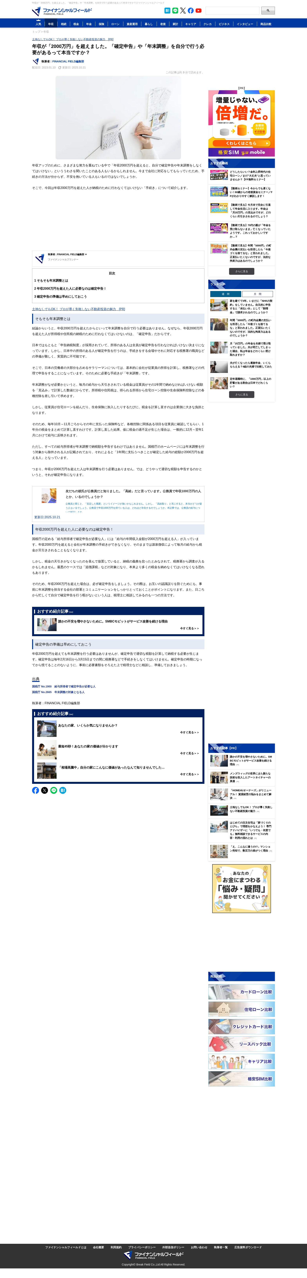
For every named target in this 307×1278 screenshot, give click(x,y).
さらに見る (241, 271)
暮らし (149, 24)
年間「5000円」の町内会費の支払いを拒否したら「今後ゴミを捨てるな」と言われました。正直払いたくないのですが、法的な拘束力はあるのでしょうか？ (250, 328)
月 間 (257, 294)
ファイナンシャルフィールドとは (65, 1247)
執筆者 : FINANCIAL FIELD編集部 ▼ (67, 254)
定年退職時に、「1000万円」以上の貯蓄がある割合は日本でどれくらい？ (250, 383)
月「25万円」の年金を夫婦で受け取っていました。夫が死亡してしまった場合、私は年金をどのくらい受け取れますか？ (250, 349)
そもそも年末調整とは (51, 280)
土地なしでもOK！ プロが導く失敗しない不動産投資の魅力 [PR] (72, 39)
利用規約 (116, 1247)
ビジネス (224, 24)
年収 (51, 24)
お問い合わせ (199, 1247)
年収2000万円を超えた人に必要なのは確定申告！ (70, 288)
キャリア (190, 24)
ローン (115, 24)
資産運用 (132, 24)
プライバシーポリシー (142, 1247)
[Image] (62, 11)
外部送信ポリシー (173, 1247)
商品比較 (265, 24)
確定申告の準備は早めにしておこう (60, 296)
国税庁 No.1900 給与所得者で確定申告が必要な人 (64, 686)
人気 (38, 24)
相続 (63, 24)
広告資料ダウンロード (248, 1247)
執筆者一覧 (221, 1247)
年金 (89, 24)
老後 (163, 24)
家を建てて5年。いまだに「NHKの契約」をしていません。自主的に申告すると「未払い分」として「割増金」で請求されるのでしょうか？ (251, 306)
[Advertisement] (118, 221)
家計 (175, 24)
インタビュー (245, 24)
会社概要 (98, 1247)
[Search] (232, 10)
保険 (101, 24)
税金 (76, 24)
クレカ (207, 24)
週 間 (225, 294)
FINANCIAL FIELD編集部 (68, 61)
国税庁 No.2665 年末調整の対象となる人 (58, 692)
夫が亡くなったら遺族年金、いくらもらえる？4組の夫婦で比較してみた (251, 365)
